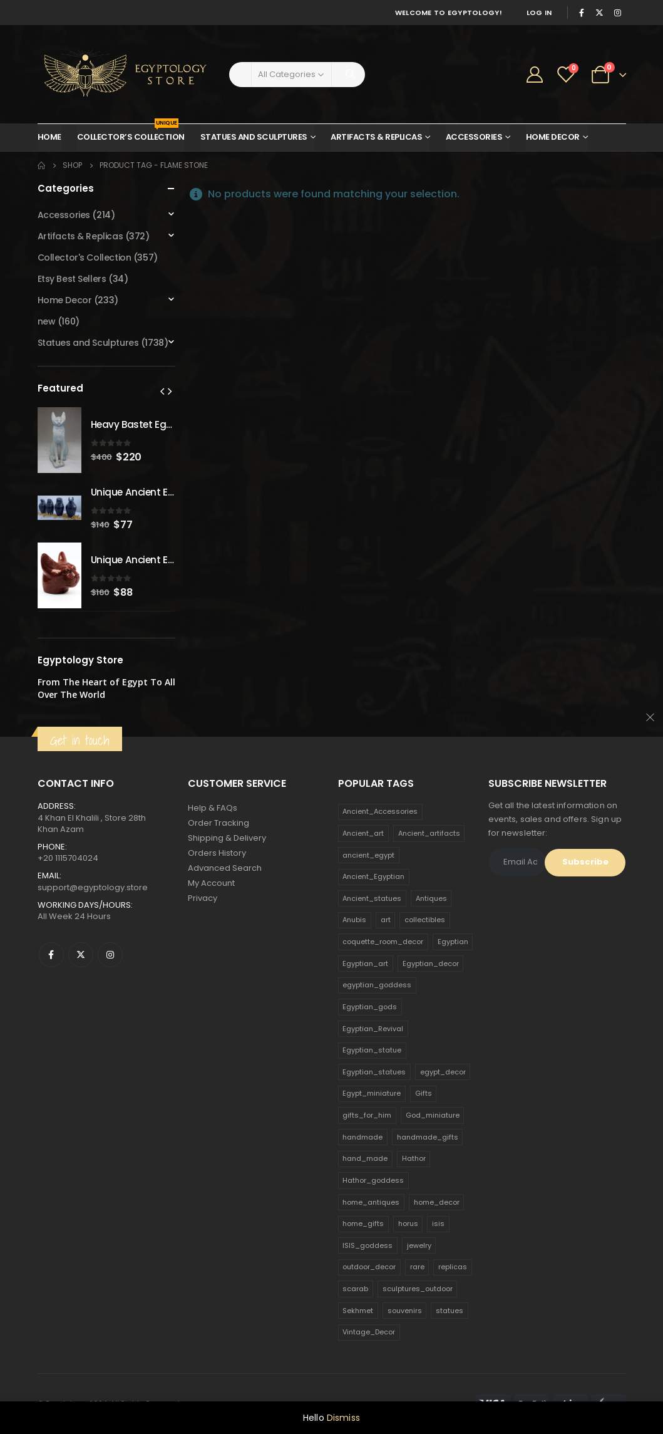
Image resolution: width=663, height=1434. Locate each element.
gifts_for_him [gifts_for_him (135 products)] (366, 1115)
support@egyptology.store (93, 887)
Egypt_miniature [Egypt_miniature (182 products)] (371, 1093)
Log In (539, 13)
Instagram (110, 954)
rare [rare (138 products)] (417, 1267)
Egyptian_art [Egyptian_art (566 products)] (365, 964)
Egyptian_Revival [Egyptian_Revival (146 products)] (372, 1029)
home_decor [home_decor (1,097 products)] (437, 1202)
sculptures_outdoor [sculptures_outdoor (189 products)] (418, 1289)
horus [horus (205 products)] (408, 1223)
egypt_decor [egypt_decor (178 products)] (443, 1072)
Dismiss (343, 1417)
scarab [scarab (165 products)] (355, 1289)
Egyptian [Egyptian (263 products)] (453, 942)
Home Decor (553, 137)
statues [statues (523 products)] (449, 1311)
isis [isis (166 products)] (438, 1223)
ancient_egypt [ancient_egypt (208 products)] (368, 855)
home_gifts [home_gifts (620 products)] (363, 1223)
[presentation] (162, 391)
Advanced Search (225, 868)
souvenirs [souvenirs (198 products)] (405, 1311)
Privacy (202, 898)
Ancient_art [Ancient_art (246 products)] (363, 833)
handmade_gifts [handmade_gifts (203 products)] (427, 1137)
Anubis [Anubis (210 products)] (354, 920)
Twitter (80, 954)
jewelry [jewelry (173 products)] (419, 1245)
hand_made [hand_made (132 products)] (365, 1158)
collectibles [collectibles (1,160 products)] (424, 920)
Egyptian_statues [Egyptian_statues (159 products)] (374, 1072)
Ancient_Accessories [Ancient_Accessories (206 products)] (380, 811)
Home (49, 137)
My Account (211, 883)
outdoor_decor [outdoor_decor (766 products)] (369, 1267)
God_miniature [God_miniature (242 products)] (433, 1115)
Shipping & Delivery (227, 838)
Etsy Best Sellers (72, 279)
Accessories (474, 137)
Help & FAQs (212, 808)
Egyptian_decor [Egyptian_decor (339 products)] (431, 964)
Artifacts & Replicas (376, 137)
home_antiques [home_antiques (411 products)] (370, 1202)
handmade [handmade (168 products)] (362, 1137)
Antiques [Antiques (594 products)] (431, 898)
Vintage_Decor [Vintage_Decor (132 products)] (368, 1332)
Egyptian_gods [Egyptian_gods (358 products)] (369, 1007)
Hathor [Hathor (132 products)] (414, 1158)
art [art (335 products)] (386, 920)
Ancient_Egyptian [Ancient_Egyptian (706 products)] (373, 876)
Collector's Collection (84, 257)
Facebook (51, 954)
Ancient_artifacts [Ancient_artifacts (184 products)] (429, 833)
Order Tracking (218, 823)
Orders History (217, 853)
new (47, 321)
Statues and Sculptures (253, 137)
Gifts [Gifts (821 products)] (423, 1093)
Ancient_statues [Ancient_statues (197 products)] (371, 898)
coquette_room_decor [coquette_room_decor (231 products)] (382, 942)
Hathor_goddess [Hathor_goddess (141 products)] (373, 1180)
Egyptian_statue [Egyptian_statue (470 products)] (371, 1050)
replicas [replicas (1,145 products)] (452, 1267)
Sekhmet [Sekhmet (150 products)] (357, 1311)
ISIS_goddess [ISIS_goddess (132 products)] (367, 1245)
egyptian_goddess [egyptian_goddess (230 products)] (376, 985)
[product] (59, 440)
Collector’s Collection (131, 133)
